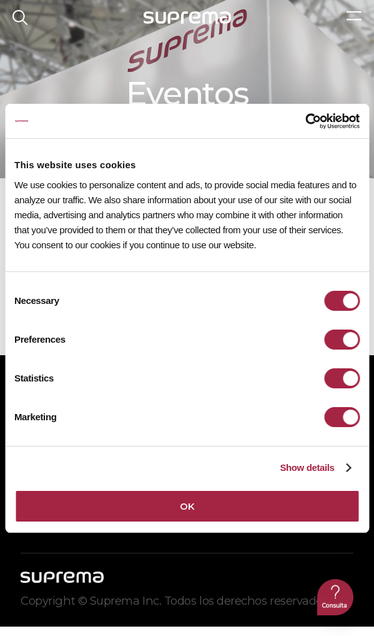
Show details (307, 467)
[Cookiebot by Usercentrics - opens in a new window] (305, 121)
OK (187, 506)
